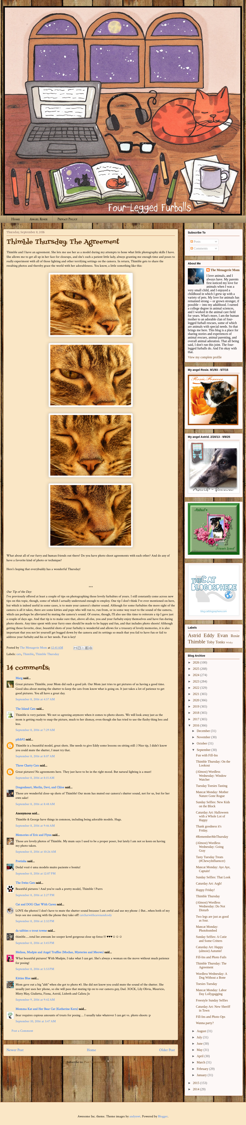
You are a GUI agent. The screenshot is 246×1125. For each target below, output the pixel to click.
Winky (229, 642)
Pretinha (21, 861)
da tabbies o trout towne (31, 931)
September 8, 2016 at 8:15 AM (35, 778)
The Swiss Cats (25, 883)
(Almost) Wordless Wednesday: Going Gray (210, 846)
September (204, 750)
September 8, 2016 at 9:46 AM (35, 826)
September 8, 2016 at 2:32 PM (35, 921)
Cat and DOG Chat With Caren (36, 904)
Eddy (209, 635)
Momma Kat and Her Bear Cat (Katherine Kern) (47, 1009)
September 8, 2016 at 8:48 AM (35, 804)
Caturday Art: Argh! (209, 883)
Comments (199, 248)
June (200, 1043)
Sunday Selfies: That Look (213, 877)
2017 (196, 719)
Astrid (194, 635)
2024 (196, 675)
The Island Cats (26, 709)
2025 (196, 668)
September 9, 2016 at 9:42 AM (35, 1000)
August (202, 1031)
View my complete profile (205, 357)
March (201, 1062)
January (202, 1075)
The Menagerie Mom (225, 270)
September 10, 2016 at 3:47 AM (36, 1021)
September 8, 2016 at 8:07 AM (35, 756)
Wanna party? (205, 1023)
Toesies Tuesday (206, 984)
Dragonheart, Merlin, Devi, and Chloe (40, 787)
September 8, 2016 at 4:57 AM (35, 699)
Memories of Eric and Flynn (34, 835)
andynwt (134, 1116)
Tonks (220, 642)
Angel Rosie (38, 219)
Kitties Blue (23, 978)
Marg (19, 678)
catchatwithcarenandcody (96, 915)
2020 (196, 700)
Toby (210, 642)
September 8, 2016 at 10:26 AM (36, 852)
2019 (196, 706)
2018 (196, 712)
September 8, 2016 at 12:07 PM (36, 873)
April (200, 1056)
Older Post (167, 1050)
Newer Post (15, 1050)
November (204, 737)
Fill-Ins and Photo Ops (210, 1016)
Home (15, 219)
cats (18, 654)
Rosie (235, 636)
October (202, 743)
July (200, 1037)
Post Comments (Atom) (99, 1062)
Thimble (28, 654)
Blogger (163, 1116)
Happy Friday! (205, 890)
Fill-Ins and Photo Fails (211, 957)
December (204, 731)
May (200, 1050)
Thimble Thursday (47, 654)
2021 (196, 694)
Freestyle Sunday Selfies (212, 1000)
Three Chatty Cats (27, 765)
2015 (196, 1083)
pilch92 (20, 739)
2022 (196, 687)
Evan (222, 635)
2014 (196, 1089)
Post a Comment (22, 1031)
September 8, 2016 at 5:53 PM (35, 969)
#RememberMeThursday (212, 836)
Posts (195, 241)
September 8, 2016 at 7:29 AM (35, 730)
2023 (196, 681)
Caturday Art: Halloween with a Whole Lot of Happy (212, 816)
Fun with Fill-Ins (207, 755)
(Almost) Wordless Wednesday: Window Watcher (211, 775)
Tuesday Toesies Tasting (211, 785)
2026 (196, 662)
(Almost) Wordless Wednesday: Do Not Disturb (210, 906)
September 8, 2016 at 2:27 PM (35, 895)
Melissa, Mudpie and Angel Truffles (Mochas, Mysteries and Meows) (60, 952)
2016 (196, 725)
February (203, 1068)
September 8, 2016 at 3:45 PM (35, 943)
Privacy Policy (67, 219)
